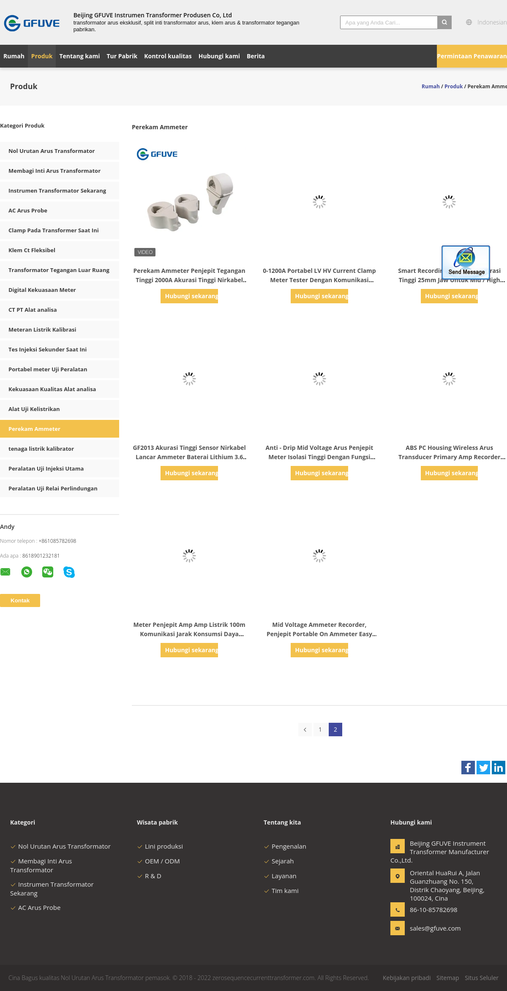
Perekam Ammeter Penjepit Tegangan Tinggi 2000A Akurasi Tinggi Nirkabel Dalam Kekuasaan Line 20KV (189, 280)
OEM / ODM (158, 861)
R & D (149, 875)
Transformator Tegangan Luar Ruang (58, 270)
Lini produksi (160, 846)
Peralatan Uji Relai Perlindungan (53, 488)
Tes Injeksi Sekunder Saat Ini (47, 349)
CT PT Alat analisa (32, 309)
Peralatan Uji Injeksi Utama (46, 468)
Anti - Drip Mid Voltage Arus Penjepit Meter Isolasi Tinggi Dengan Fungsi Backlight (319, 457)
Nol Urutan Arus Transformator (51, 151)
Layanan (280, 875)
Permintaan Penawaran (472, 56)
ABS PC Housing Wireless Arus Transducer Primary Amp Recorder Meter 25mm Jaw (449, 457)
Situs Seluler (482, 978)
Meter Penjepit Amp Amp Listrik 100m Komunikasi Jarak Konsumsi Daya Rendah (189, 634)
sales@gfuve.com (435, 928)
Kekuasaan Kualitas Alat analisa (52, 389)
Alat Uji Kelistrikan (34, 409)
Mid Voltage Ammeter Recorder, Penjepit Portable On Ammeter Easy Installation (319, 634)
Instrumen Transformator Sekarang (57, 190)
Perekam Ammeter (34, 429)
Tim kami (281, 890)
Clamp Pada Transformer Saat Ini (53, 230)
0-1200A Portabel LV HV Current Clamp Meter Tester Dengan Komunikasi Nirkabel (319, 280)
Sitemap (447, 978)
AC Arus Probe (27, 210)
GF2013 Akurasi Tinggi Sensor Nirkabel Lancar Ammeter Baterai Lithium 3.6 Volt (189, 457)
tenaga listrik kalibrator (41, 448)
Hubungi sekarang (191, 296)
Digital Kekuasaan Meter (42, 290)
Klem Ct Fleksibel (31, 250)
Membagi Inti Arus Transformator (54, 170)
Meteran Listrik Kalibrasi (42, 329)
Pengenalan (285, 846)
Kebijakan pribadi (407, 978)
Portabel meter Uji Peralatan (47, 369)
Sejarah (279, 861)
